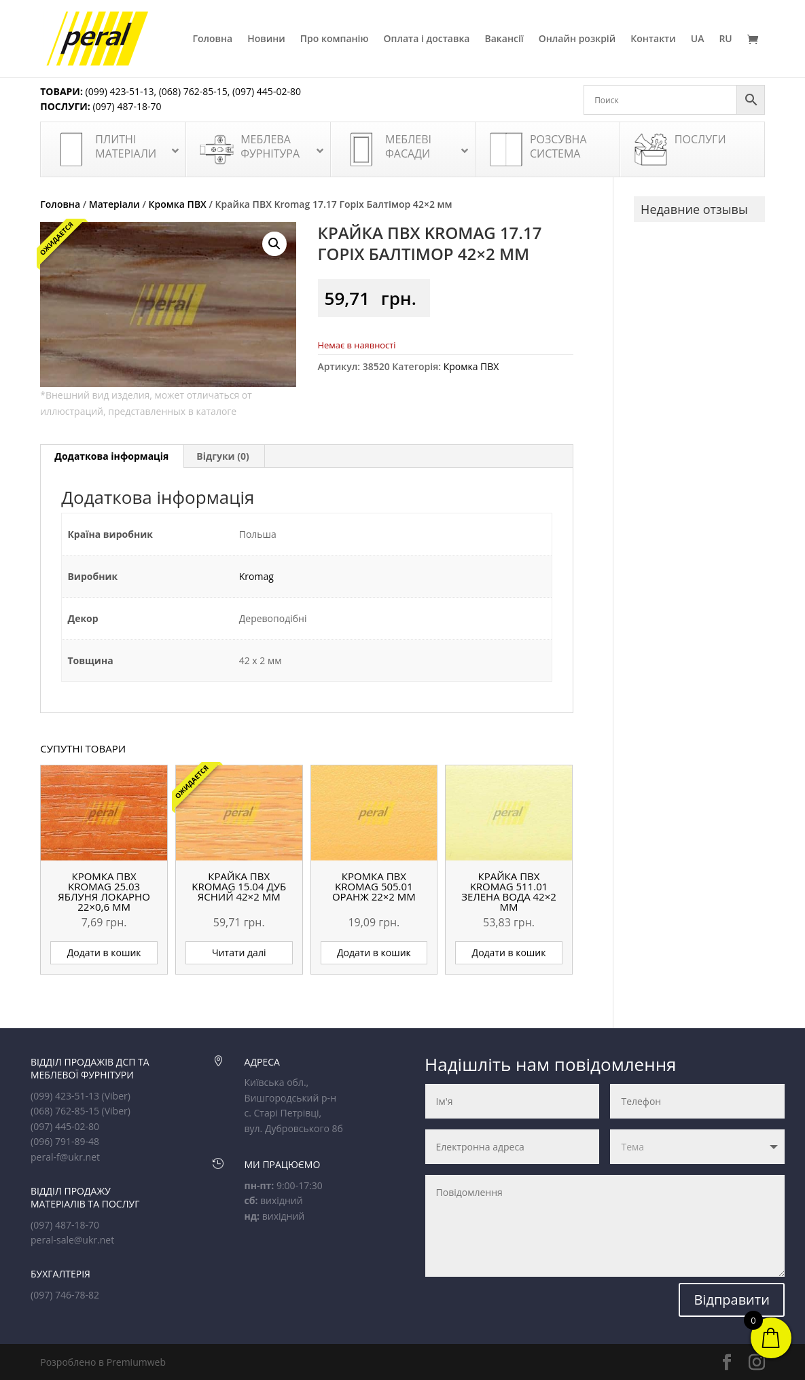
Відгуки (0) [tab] (222, 456)
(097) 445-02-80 (266, 91)
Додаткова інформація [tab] (111, 456)
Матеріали (114, 204)
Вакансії (503, 39)
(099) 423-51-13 (118, 91)
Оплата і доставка (426, 39)
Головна (212, 39)
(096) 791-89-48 (65, 1141)
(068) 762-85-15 (193, 91)
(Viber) (116, 1095)
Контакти (653, 39)
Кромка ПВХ (178, 204)
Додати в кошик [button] (104, 952)
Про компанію (334, 39)
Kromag (256, 576)
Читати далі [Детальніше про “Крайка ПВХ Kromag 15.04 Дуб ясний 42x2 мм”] (239, 952)
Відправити (732, 1299)
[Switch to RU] (725, 55)
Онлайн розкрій (577, 39)
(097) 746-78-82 (65, 1294)
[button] (274, 244)
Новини (266, 39)
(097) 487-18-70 (126, 106)
